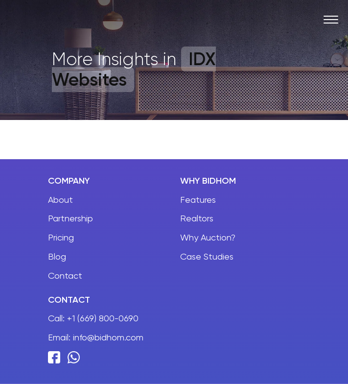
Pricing (61, 237)
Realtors (196, 218)
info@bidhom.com (108, 337)
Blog (57, 256)
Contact (65, 275)
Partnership (70, 218)
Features (198, 199)
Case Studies (206, 256)
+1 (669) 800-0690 (103, 318)
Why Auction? (207, 237)
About (60, 199)
